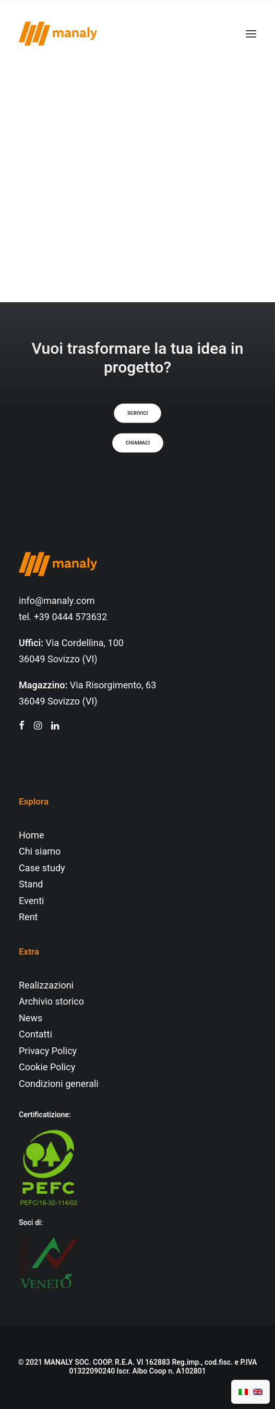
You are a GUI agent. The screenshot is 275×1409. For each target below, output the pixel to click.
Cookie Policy (47, 1067)
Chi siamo (40, 852)
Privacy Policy (48, 1051)
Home (31, 836)
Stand (31, 884)
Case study (42, 868)
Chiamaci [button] (137, 443)
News (30, 1018)
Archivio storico (51, 1002)
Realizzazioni (46, 986)
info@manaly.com (57, 601)
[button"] (22, 727)
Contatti (35, 1035)
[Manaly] (58, 33)
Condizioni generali (59, 1084)
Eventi (31, 901)
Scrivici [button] (137, 413)
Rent (28, 917)
